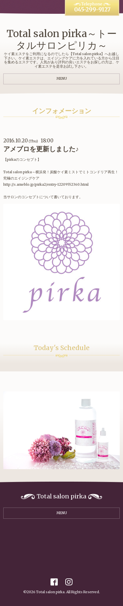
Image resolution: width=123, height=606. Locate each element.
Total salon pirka (50, 592)
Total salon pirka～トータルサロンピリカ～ (62, 39)
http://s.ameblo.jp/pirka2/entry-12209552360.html (46, 184)
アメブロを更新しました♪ (41, 149)
